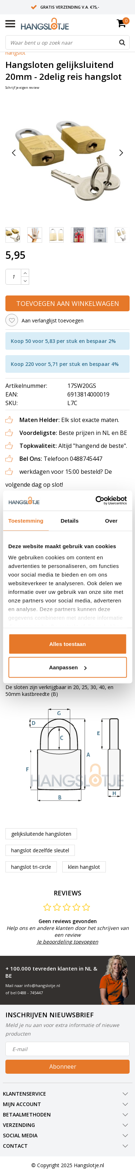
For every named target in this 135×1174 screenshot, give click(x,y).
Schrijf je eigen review (22, 87)
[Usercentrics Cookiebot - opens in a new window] (96, 500)
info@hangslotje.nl (42, 985)
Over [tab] (111, 520)
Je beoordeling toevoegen (67, 941)
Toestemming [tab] (26, 520)
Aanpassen (67, 667)
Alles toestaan (67, 644)
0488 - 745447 (30, 992)
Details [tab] (69, 520)
